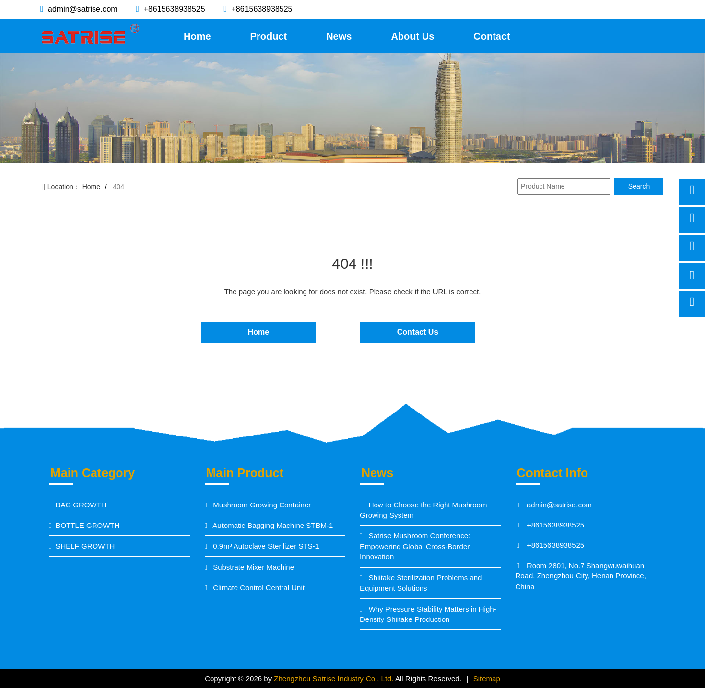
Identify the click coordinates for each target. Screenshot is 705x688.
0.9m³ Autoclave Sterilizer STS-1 (265, 546)
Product (268, 36)
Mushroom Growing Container (261, 505)
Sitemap (486, 678)
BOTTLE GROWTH (87, 525)
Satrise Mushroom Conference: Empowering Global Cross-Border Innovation (415, 546)
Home (197, 36)
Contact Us (417, 332)
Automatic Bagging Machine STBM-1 (272, 525)
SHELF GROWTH (85, 546)
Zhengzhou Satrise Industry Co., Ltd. (334, 678)
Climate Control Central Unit (258, 587)
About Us (412, 36)
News (339, 36)
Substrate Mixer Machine (252, 567)
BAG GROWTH (80, 505)
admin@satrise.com (82, 9)
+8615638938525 (173, 9)
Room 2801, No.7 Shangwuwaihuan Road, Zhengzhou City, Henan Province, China (581, 576)
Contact (491, 36)
